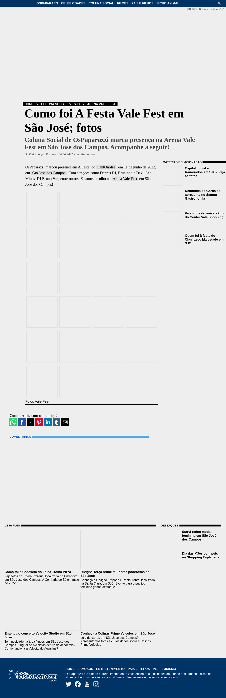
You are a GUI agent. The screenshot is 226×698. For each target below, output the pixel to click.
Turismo (169, 669)
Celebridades (73, 3)
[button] (221, 3)
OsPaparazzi (47, 3)
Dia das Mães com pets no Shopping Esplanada (200, 555)
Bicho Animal (168, 3)
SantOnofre (106, 167)
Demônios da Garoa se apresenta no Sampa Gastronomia (202, 194)
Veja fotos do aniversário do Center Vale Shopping (204, 215)
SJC (77, 104)
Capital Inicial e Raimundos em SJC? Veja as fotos (205, 172)
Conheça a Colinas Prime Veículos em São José (117, 633)
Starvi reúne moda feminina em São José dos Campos (199, 535)
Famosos (85, 669)
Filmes (122, 3)
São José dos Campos (48, 173)
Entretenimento (110, 669)
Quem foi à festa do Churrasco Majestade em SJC (204, 239)
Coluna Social (101, 3)
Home (29, 104)
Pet (156, 669)
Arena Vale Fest (101, 104)
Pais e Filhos (142, 3)
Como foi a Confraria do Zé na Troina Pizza (38, 572)
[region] (191, 280)
